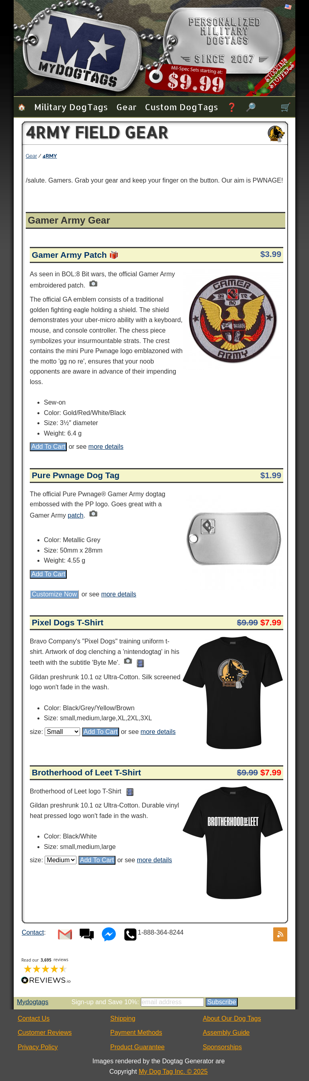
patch (75, 515)
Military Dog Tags (71, 106)
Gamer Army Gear (69, 220)
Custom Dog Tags (181, 106)
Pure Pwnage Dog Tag (75, 475)
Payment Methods (136, 1032)
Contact (33, 932)
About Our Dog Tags (232, 1018)
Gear (126, 106)
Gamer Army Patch (69, 254)
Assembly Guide (226, 1032)
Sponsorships (222, 1047)
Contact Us (33, 1018)
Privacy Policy (38, 1047)
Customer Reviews (45, 1032)
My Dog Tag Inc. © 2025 (173, 1071)
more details (106, 446)
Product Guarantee (137, 1047)
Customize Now (54, 594)
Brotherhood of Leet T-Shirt (86, 772)
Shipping (122, 1018)
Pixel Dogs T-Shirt (67, 622)
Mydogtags (32, 1002)
